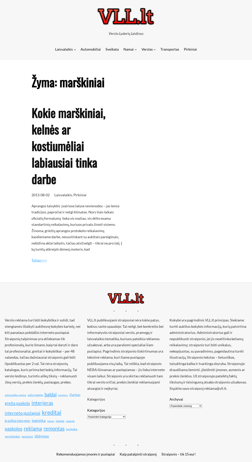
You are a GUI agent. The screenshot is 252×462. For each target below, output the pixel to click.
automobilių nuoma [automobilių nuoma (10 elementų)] (15, 395)
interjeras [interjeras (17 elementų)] (42, 403)
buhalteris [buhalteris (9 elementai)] (63, 395)
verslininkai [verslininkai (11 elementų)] (12, 436)
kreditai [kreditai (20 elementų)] (51, 412)
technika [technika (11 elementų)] (71, 429)
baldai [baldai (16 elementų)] (50, 394)
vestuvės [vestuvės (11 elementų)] (27, 436)
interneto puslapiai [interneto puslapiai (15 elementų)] (22, 413)
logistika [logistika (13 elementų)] (39, 420)
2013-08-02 (41, 195)
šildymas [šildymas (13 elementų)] (42, 436)
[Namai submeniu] (136, 49)
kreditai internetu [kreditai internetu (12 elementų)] (17, 421)
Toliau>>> (39, 260)
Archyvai (176, 399)
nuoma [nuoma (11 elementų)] (60, 421)
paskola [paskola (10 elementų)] (70, 421)
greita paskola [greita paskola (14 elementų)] (17, 403)
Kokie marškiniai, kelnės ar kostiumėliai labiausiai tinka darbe (68, 146)
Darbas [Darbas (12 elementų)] (74, 395)
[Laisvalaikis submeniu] (75, 49)
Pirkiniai (79, 195)
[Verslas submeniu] (155, 49)
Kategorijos (96, 410)
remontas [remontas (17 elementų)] (54, 428)
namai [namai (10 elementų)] (50, 421)
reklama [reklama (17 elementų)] (33, 428)
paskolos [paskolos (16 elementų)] (13, 428)
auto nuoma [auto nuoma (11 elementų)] (35, 395)
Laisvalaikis (63, 195)
